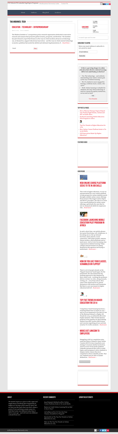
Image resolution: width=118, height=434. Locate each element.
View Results (93, 99)
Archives (58, 13)
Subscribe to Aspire (84, 43)
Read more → (88, 208)
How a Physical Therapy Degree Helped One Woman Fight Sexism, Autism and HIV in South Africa (92, 112)
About (23, 13)
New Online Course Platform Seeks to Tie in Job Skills (93, 130)
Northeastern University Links (49, 4)
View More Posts (84, 361)
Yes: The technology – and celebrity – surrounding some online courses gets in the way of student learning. (93, 78)
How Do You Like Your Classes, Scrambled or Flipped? (93, 263)
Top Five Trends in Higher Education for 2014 (93, 126)
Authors (34, 13)
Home (13, 13)
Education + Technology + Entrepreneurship (30, 27)
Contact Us (64, 4)
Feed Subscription (74, 21)
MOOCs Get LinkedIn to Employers (89, 332)
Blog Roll (46, 13)
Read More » (66, 43)
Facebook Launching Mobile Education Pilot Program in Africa (92, 118)
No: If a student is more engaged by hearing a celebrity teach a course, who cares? (93, 84)
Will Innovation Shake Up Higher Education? (90, 134)
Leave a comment (24, 30)
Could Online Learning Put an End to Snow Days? (58, 408)
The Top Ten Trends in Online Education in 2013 (58, 418)
